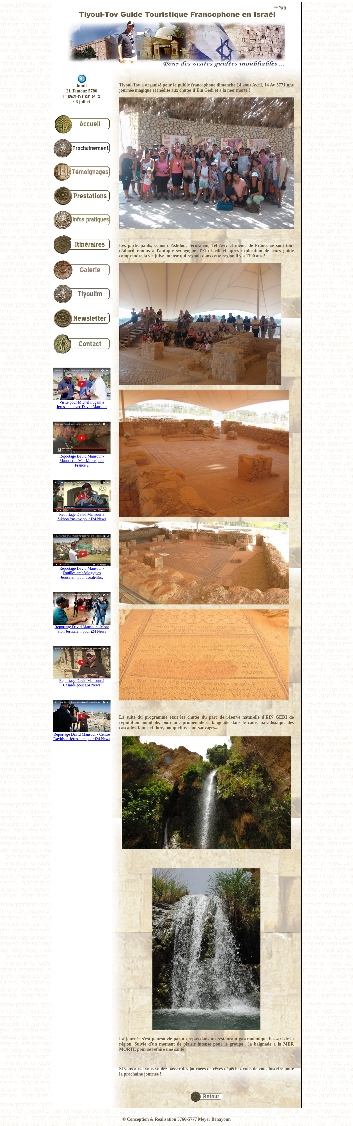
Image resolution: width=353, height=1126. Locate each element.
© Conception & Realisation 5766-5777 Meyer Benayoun (176, 1119)
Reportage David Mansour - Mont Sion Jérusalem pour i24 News (82, 627)
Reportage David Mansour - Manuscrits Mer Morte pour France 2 (82, 459)
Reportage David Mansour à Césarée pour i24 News (82, 681)
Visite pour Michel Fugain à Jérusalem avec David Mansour (82, 403)
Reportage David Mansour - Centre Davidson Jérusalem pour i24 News (82, 735)
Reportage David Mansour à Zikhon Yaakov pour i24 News (82, 515)
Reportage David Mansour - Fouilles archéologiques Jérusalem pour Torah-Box (82, 571)
